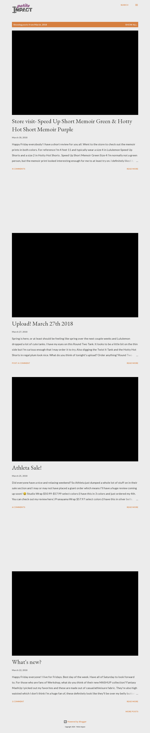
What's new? (27, 662)
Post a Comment (21, 363)
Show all (131, 24)
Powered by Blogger (75, 721)
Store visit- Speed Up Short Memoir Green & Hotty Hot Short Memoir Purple (72, 125)
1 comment (18, 701)
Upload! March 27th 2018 (42, 323)
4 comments (18, 169)
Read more (132, 169)
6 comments (18, 507)
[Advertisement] (75, 202)
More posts (132, 711)
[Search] (124, 5)
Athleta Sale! (27, 467)
